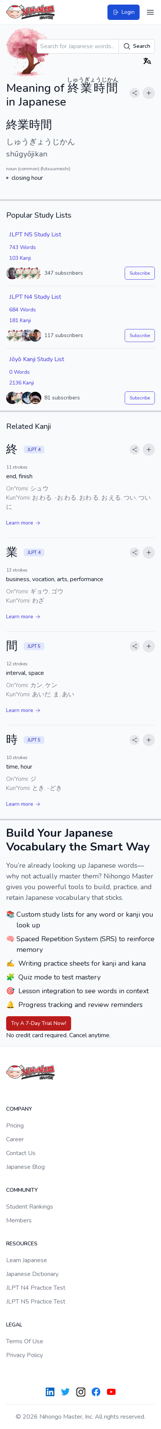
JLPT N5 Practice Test (35, 1301)
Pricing (15, 1125)
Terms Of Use (24, 1341)
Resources (21, 1243)
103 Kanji (20, 258)
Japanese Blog (25, 1167)
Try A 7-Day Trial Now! (38, 1023)
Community (22, 1190)
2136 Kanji (21, 382)
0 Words (19, 372)
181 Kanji (20, 320)
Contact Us (21, 1153)
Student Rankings (29, 1207)
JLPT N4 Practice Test (35, 1288)
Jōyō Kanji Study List (36, 359)
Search (136, 46)
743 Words (22, 247)
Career (15, 1139)
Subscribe (140, 273)
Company (19, 1109)
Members (19, 1220)
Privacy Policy (24, 1355)
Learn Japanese (26, 1260)
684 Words (22, 309)
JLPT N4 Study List (35, 297)
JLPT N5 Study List (35, 234)
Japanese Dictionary (32, 1274)
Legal (14, 1324)
